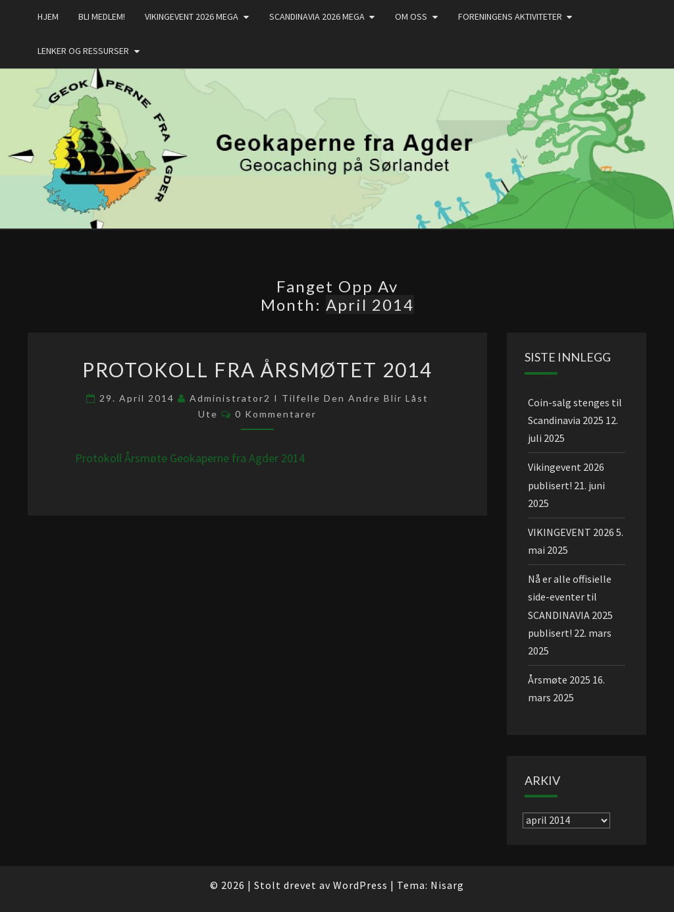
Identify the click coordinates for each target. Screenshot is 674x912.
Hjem (48, 16)
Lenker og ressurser (83, 51)
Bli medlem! (101, 16)
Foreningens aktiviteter (510, 16)
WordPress (360, 885)
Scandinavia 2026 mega (317, 16)
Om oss (411, 16)
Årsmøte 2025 (559, 679)
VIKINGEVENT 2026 (571, 532)
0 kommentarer (276, 413)
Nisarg (447, 885)
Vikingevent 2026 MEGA (191, 16)
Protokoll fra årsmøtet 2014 (257, 369)
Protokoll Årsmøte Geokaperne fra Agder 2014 (190, 458)
